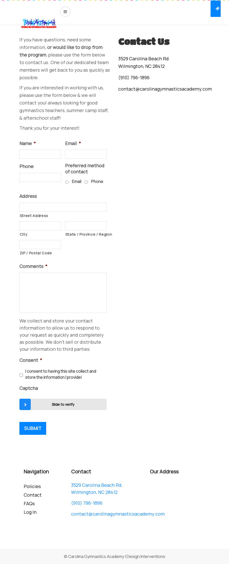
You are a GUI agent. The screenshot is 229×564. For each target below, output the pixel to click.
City (23, 234)
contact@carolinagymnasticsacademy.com (165, 89)
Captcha (28, 388)
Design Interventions (146, 556)
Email (73, 143)
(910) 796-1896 (134, 77)
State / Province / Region (86, 234)
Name (27, 143)
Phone (26, 166)
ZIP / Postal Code (36, 252)
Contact (33, 495)
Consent (30, 360)
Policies (32, 486)
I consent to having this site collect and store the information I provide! (60, 374)
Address (28, 196)
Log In (30, 512)
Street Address (34, 215)
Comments (33, 266)
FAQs (29, 503)
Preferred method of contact (84, 168)
